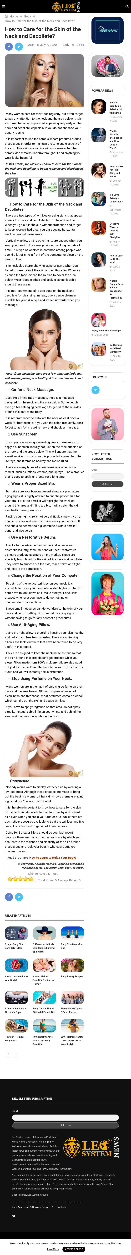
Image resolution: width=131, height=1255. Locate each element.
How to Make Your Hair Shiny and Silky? (116, 171)
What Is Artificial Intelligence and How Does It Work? (116, 139)
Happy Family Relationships (106, 330)
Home (11, 16)
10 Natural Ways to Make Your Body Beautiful (43, 1041)
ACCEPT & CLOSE (74, 1249)
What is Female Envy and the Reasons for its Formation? (116, 289)
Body (27, 16)
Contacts (61, 1207)
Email (94, 470)
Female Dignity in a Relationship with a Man (116, 107)
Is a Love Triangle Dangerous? (116, 198)
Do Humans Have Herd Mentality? (116, 348)
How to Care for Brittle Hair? (116, 259)
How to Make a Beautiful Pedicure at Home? (44, 980)
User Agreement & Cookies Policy (30, 1207)
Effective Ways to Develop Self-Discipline (115, 231)
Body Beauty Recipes (72, 976)
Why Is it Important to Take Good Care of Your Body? (72, 1041)
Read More (53, 1249)
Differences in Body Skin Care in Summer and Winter (44, 948)
